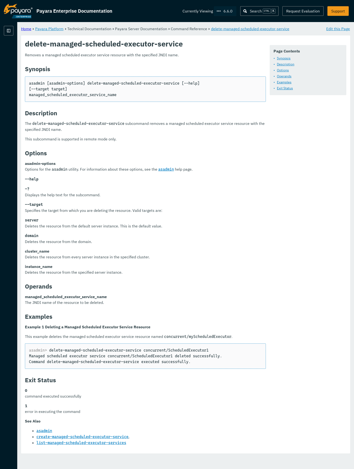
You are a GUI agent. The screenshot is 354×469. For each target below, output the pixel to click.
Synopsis (284, 58)
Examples (284, 82)
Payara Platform (109, 28)
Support (338, 11)
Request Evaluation (303, 11)
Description (285, 64)
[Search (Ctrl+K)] (259, 11)
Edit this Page (338, 28)
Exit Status (285, 88)
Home (86, 28)
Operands (284, 76)
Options (283, 70)
